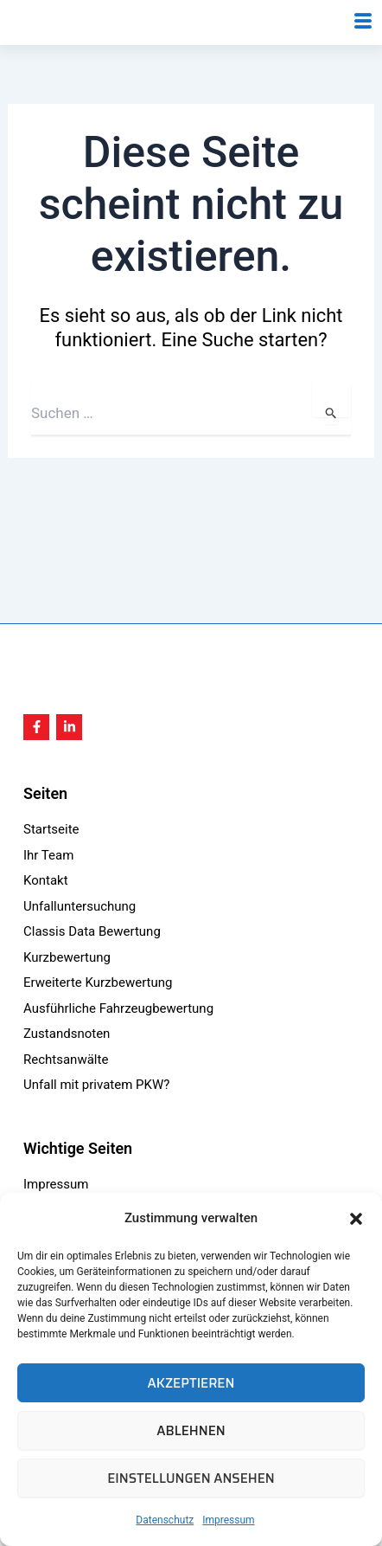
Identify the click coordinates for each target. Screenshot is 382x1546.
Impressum (228, 1520)
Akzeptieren (191, 1383)
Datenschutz (165, 1520)
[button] (356, 1218)
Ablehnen (190, 1430)
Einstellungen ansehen (191, 1478)
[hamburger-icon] (362, 44)
